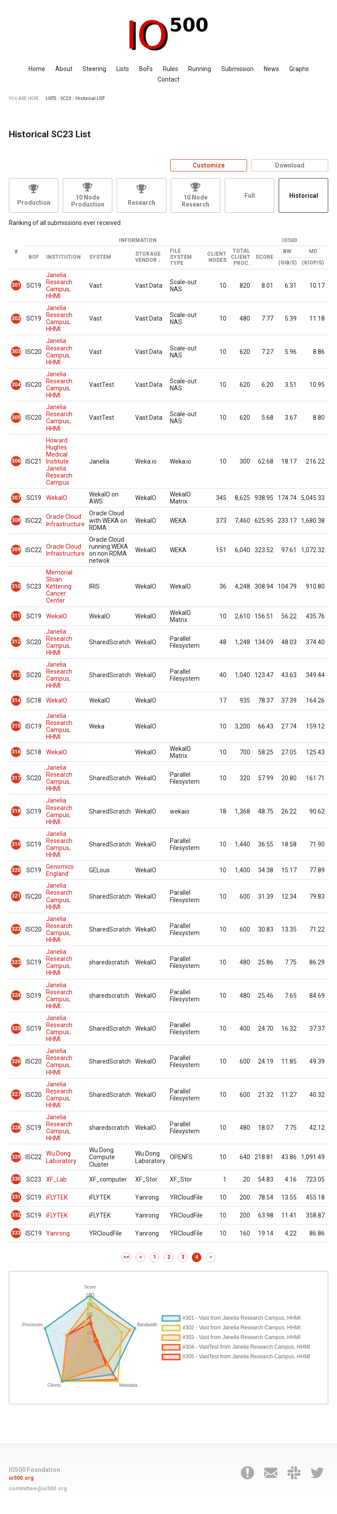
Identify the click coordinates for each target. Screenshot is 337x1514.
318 (16, 811)
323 (16, 962)
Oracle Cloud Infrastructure (65, 520)
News (271, 68)
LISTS (51, 98)
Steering (94, 68)
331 (16, 1197)
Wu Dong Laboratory (61, 1157)
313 (16, 675)
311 (16, 616)
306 (16, 461)
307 (16, 498)
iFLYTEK (57, 1197)
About (63, 68)
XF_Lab (56, 1179)
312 (16, 642)
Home (37, 68)
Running (199, 68)
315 (16, 726)
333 (16, 1233)
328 (16, 1128)
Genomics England (60, 870)
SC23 (66, 98)
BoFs (146, 68)
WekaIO (56, 497)
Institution (63, 257)
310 (16, 586)
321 (16, 896)
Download (290, 165)
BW (287, 251)
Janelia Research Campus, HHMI (59, 285)
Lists (122, 68)
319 (16, 844)
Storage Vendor (148, 257)
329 (16, 1157)
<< (126, 1257)
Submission (237, 68)
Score (264, 257)
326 (16, 1061)
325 (16, 1028)
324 (16, 995)
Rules (170, 68)
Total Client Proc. (240, 257)
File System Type (181, 257)
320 (16, 870)
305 (16, 417)
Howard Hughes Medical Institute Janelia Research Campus (59, 461)
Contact (168, 79)
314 (16, 700)
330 (16, 1179)
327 (16, 1094)
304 (16, 385)
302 (16, 318)
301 (16, 285)
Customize (209, 165)
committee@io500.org (38, 1488)
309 (16, 549)
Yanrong (58, 1233)
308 (16, 520)
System (100, 257)
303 (16, 351)
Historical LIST (90, 98)
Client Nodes (216, 257)
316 (16, 752)
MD (313, 251)
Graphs (299, 68)
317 (16, 778)
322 (16, 929)
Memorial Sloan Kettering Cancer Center (59, 586)
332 (16, 1215)
